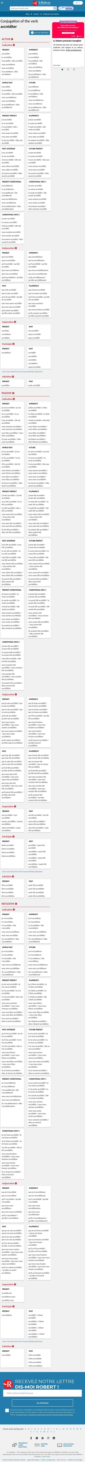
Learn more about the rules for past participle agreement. (22, 372)
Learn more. (46, 1457)
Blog (27, 14)
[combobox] (31, 8)
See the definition (41, 32)
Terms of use (61, 1460)
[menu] (2, 2)
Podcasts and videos (51, 14)
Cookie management (48, 1460)
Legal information (33, 1460)
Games (36, 14)
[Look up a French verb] (55, 8)
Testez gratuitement (74, 50)
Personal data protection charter (14, 1460)
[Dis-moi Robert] (66, 8)
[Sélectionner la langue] (78, 3)
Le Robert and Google (74, 1460)
